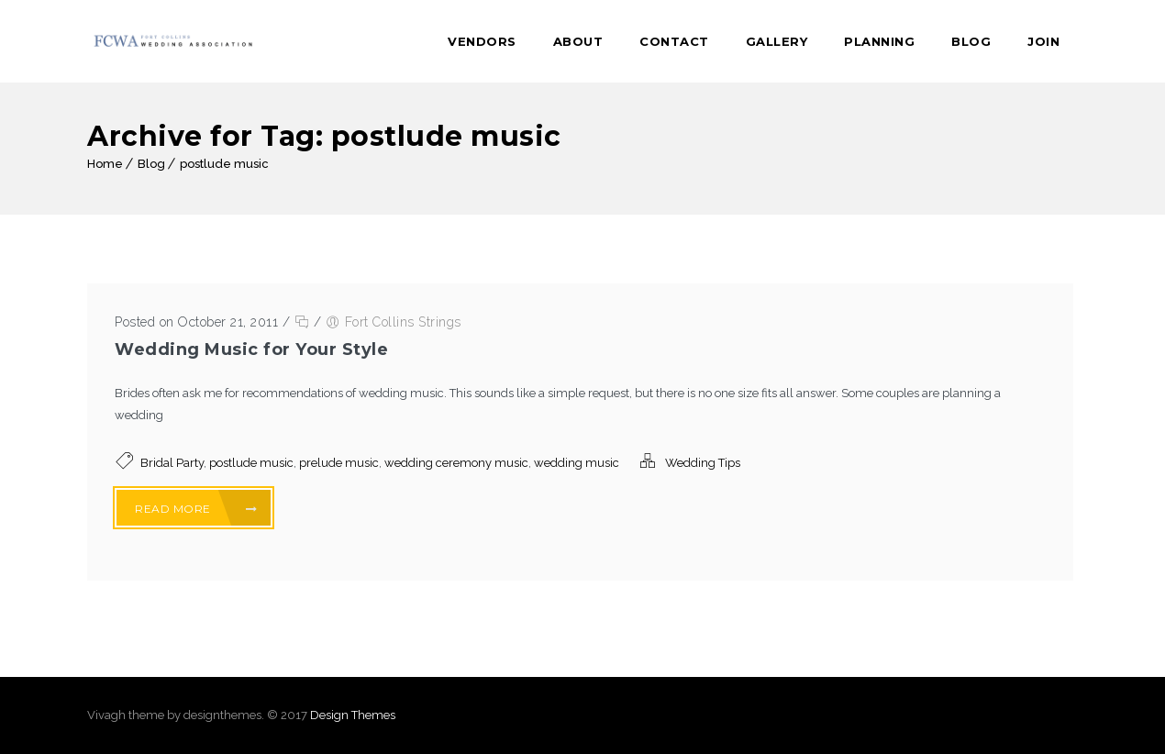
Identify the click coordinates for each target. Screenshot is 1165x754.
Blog (971, 41)
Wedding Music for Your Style (251, 349)
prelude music (339, 463)
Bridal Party (172, 463)
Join (1043, 41)
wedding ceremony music (456, 463)
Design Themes (352, 715)
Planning (879, 41)
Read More (196, 509)
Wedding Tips (702, 463)
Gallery (777, 41)
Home (105, 164)
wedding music (576, 463)
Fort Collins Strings (403, 322)
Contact (674, 41)
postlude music (224, 164)
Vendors (482, 41)
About (578, 41)
